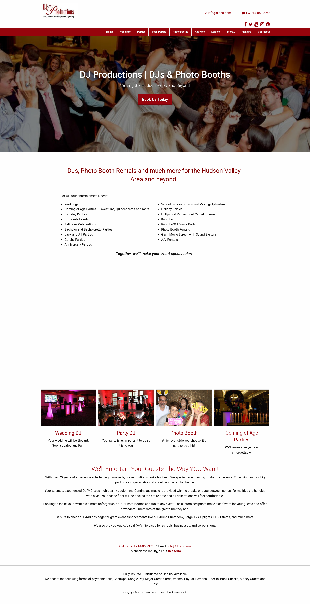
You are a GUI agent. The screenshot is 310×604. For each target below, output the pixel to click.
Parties (141, 31)
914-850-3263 (260, 13)
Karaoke (216, 31)
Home (109, 31)
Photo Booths (180, 31)
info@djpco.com (219, 13)
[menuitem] (109, 32)
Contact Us (264, 31)
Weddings (125, 31)
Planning (246, 31)
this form (174, 551)
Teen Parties (159, 31)
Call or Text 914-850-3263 (137, 546)
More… (231, 31)
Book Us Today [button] (155, 99)
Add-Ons (200, 31)
